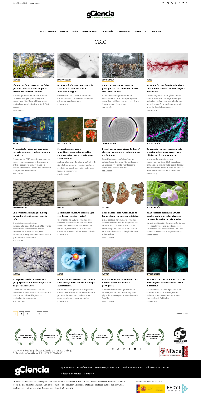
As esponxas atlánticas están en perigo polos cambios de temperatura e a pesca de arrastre (31, 296)
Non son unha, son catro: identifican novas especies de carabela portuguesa (119, 295)
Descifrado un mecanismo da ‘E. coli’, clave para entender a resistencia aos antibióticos (119, 159)
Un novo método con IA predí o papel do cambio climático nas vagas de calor (32, 228)
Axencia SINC (108, 253)
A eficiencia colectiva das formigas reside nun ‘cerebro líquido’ (74, 228)
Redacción (62, 107)
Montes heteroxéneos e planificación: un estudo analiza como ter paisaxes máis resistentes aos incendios (74, 161)
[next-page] (45, 329)
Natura (16, 80)
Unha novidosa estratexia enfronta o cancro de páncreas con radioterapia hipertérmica (75, 296)
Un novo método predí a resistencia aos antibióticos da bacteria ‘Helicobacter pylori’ (76, 89)
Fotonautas (108, 80)
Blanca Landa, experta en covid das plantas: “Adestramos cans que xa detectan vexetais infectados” (29, 91)
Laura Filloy (19, 116)
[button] (163, 3)
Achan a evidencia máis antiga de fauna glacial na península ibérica (119, 228)
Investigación (64, 80)
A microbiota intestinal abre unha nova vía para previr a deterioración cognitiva (29, 159)
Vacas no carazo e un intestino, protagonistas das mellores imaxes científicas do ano (121, 89)
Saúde (149, 80)
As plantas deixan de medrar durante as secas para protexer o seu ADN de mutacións (166, 296)
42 (39, 329)
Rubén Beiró (63, 183)
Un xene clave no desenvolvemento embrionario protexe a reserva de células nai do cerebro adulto (163, 161)
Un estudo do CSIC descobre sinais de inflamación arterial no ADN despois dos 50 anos (165, 89)
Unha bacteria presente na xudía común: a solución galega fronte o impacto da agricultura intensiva (164, 229)
